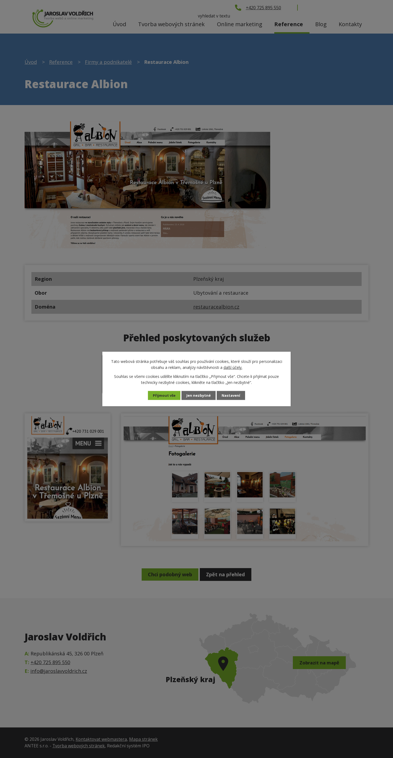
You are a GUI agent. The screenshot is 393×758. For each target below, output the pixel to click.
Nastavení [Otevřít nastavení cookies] (233, 395)
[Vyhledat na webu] (337, 7)
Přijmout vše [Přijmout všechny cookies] (162, 395)
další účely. (233, 367)
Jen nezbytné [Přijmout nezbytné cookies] (199, 395)
